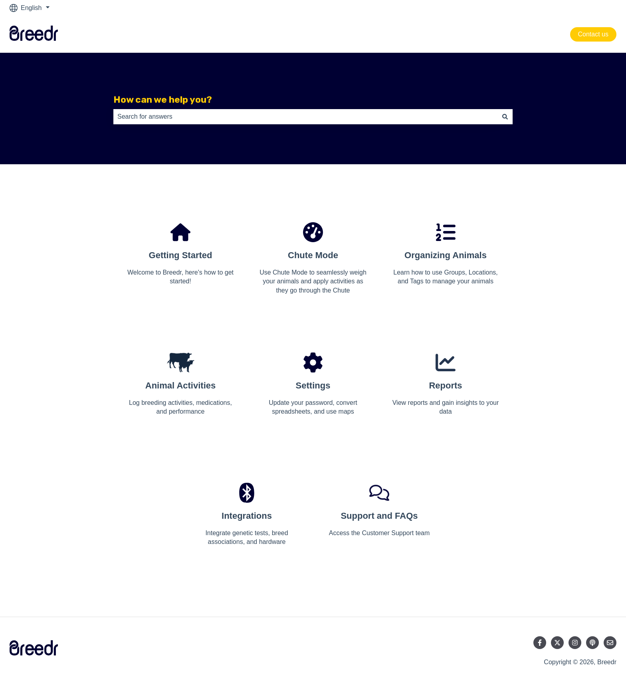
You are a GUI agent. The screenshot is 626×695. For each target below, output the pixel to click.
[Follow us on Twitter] (557, 642)
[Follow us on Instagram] (575, 642)
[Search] (505, 116)
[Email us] (610, 642)
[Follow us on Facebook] (539, 642)
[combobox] (305, 116)
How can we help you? (162, 99)
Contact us (593, 34)
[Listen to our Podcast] (592, 642)
